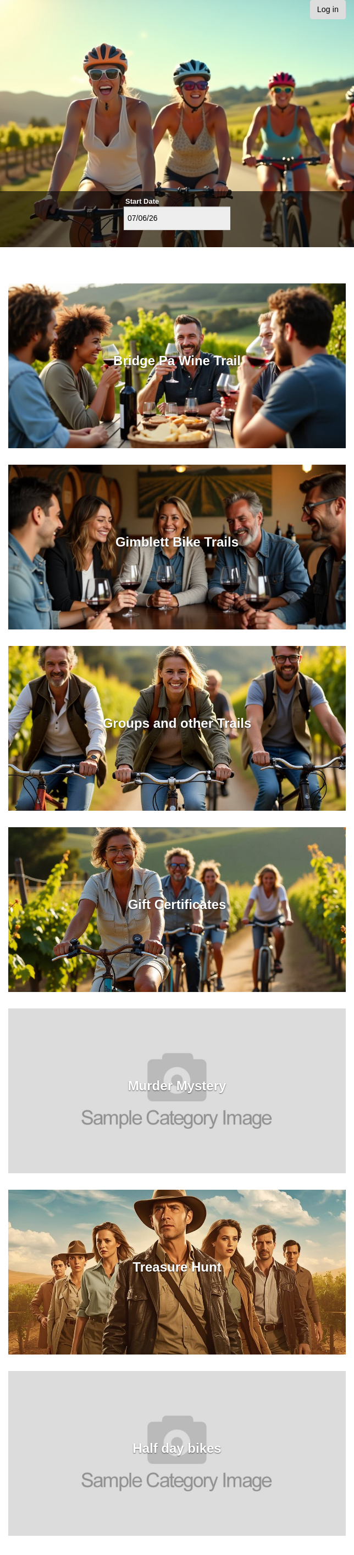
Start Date (142, 201)
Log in (328, 9)
